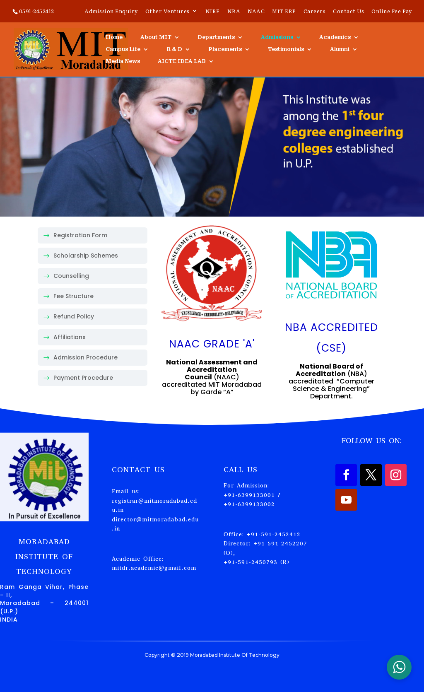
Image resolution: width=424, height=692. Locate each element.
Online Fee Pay (391, 11)
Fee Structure (73, 296)
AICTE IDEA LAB (182, 61)
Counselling (71, 276)
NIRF (212, 11)
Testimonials (286, 49)
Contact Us (348, 11)
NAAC (256, 11)
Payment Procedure (83, 378)
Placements (225, 49)
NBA (234, 11)
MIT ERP (284, 11)
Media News (123, 61)
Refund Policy (73, 316)
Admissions (277, 37)
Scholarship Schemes (85, 255)
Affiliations (69, 337)
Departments (216, 37)
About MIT (155, 37)
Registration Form (80, 235)
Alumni (339, 49)
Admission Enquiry (111, 11)
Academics (335, 37)
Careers (315, 11)
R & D (174, 49)
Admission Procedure (85, 357)
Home (114, 37)
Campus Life (123, 49)
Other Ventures (167, 11)
